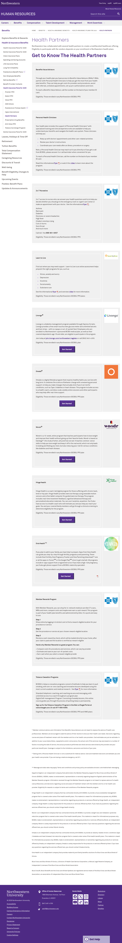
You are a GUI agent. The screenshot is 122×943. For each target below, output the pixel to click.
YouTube (75, 902)
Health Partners (11, 116)
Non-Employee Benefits (11, 76)
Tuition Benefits (9, 146)
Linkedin (86, 902)
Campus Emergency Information (18, 911)
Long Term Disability (10, 68)
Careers (6, 23)
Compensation (35, 23)
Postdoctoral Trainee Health (15, 108)
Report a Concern (13, 928)
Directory (101, 895)
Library (100, 898)
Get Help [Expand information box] (94, 939)
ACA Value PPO (10, 124)
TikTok (80, 902)
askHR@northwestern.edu (50, 908)
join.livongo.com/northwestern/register (61, 338)
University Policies (13, 931)
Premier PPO (9, 92)
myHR (109, 3)
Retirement (7, 141)
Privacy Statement (13, 925)
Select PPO (9, 96)
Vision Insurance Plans (11, 56)
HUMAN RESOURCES (18, 14)
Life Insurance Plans (10, 64)
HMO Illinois (9, 104)
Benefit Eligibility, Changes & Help (15, 173)
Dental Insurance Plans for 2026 (14, 52)
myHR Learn (117, 3)
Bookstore (101, 891)
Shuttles (101, 908)
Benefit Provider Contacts (12, 84)
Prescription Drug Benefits (14, 120)
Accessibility (11, 904)
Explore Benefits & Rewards (15, 38)
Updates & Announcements (15, 189)
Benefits (19, 23)
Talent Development (56, 23)
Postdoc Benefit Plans (12, 184)
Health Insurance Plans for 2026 (14, 48)
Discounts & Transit (11, 163)
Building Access (12, 907)
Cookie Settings (12, 935)
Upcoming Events (10, 179)
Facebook (75, 896)
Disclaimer (10, 921)
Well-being (7, 167)
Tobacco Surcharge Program (15, 128)
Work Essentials (96, 23)
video (73, 163)
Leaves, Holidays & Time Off (15, 137)
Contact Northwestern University (18, 918)
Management (77, 23)
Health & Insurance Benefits (15, 43)
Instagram (86, 896)
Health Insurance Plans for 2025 (14, 88)
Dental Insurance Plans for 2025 (14, 132)
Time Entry (102, 3)
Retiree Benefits (9, 80)
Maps (100, 901)
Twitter (80, 896)
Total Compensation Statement (11, 152)
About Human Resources (113, 9)
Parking (100, 905)
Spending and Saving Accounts (14, 60)
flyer (56, 163)
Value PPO (8, 100)
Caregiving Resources (12, 158)
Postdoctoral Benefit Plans (13, 72)
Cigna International (12, 112)
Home (34, 30)
